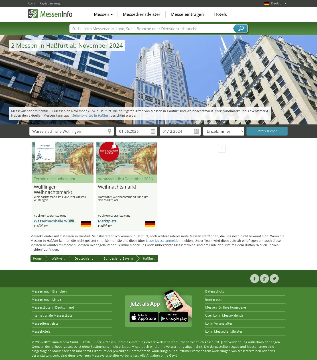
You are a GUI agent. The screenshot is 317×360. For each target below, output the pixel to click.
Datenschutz (214, 291)
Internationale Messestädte (52, 315)
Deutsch (279, 3)
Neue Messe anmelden (163, 240)
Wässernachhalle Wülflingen (58, 221)
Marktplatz (107, 221)
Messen (103, 14)
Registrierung (50, 3)
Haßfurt (148, 258)
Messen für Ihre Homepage (225, 307)
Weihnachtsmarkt (117, 187)
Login (32, 3)
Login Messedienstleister (223, 331)
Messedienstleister (142, 14)
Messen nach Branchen (49, 291)
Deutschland (84, 258)
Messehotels (41, 331)
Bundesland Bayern (118, 258)
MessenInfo (50, 13)
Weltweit (58, 258)
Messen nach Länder (47, 299)
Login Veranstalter (218, 323)
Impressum (213, 299)
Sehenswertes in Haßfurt (91, 115)
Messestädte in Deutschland (53, 307)
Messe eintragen (187, 14)
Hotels (220, 14)
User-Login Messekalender (225, 315)
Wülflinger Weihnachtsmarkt (53, 189)
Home (37, 258)
